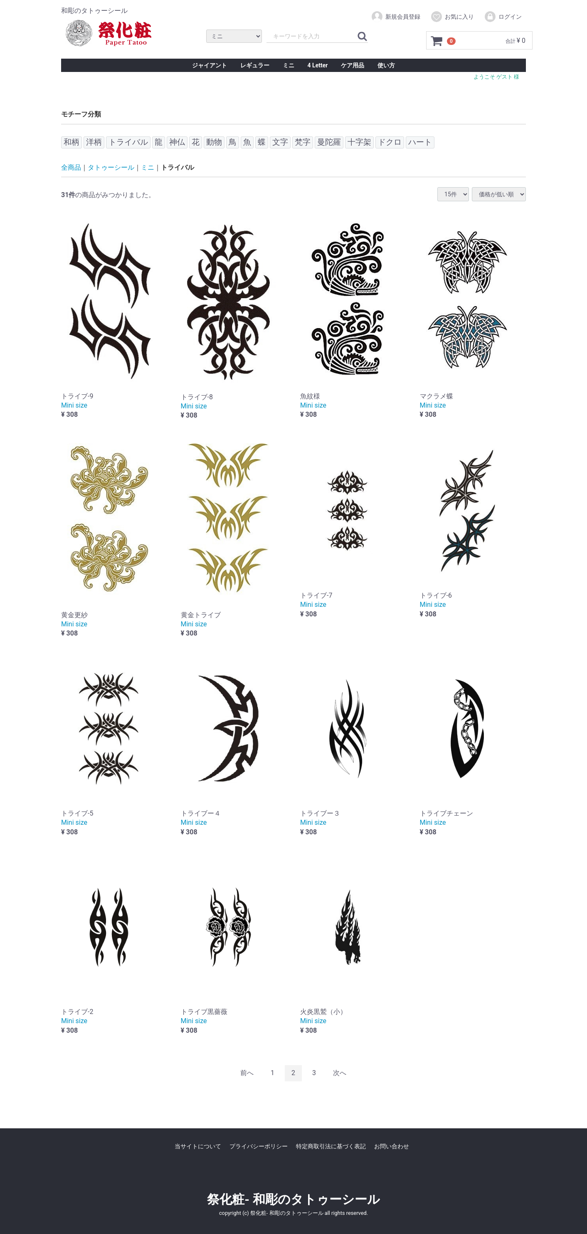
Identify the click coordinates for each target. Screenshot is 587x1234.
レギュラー (254, 65)
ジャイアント (209, 65)
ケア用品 (352, 65)
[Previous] (247, 1073)
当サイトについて (198, 1146)
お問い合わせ (391, 1146)
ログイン (503, 16)
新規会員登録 (395, 16)
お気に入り (452, 16)
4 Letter (318, 65)
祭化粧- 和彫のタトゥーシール (293, 1199)
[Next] (339, 1073)
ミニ (288, 65)
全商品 (71, 167)
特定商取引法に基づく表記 (331, 1146)
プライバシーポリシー (258, 1146)
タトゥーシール (111, 167)
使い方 (386, 65)
